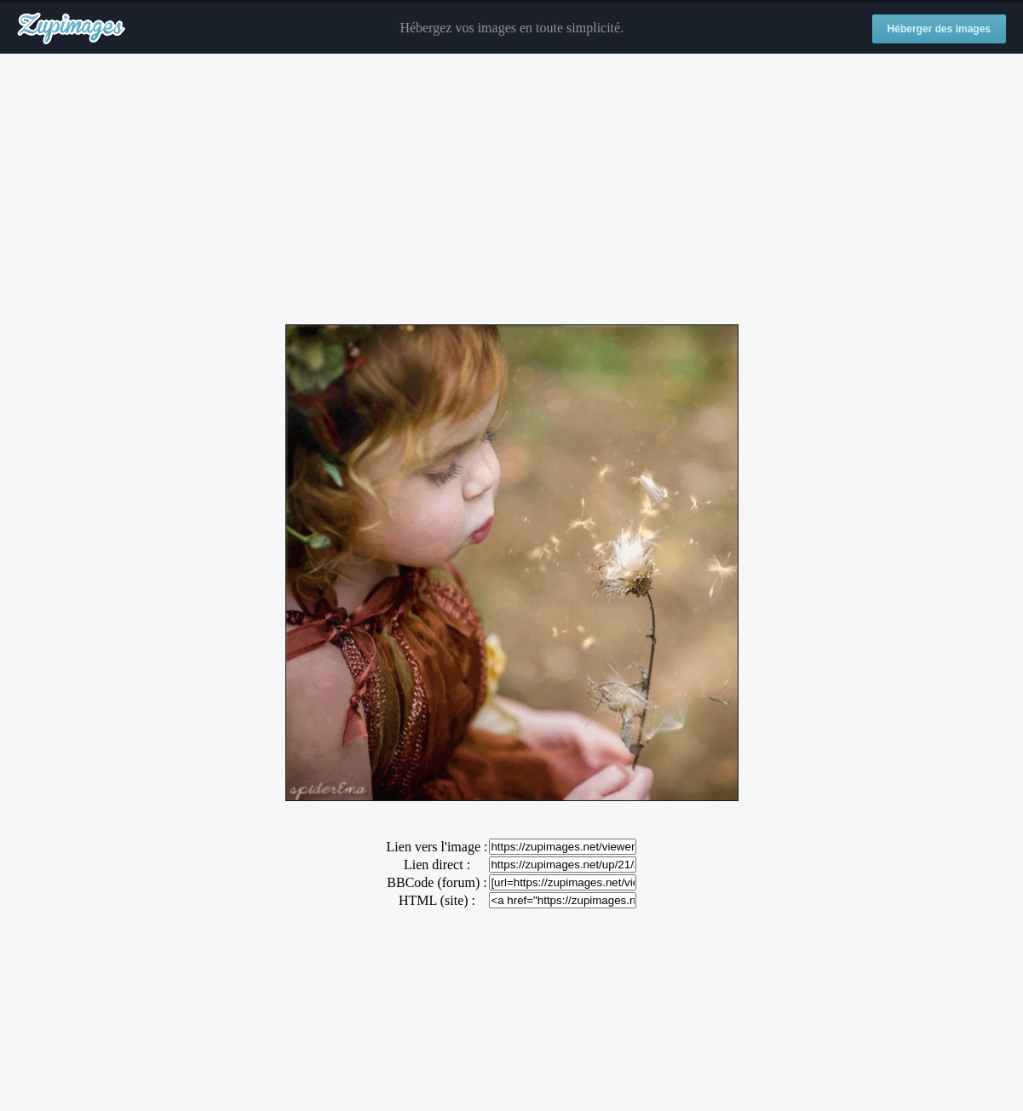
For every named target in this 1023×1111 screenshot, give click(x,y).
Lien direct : (437, 864)
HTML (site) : (437, 900)
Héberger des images (939, 29)
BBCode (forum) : (436, 882)
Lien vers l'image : (437, 846)
